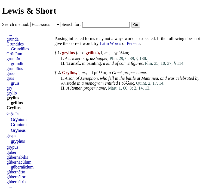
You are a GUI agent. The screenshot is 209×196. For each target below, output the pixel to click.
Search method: (16, 24)
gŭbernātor (16, 176)
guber (11, 152)
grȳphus (18, 141)
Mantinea (149, 78)
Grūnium (19, 124)
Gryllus (14, 107)
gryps (11, 135)
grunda (13, 39)
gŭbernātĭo (16, 172)
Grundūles (20, 49)
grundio (17, 63)
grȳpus (13, 147)
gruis (15, 83)
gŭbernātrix (17, 181)
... (10, 34)
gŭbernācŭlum (19, 162)
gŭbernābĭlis (17, 157)
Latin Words (110, 43)
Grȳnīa (13, 113)
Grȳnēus (18, 130)
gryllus (13, 98)
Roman (76, 88)
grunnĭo (13, 58)
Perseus (133, 43)
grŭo (10, 73)
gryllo (12, 93)
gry (9, 88)
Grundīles (15, 44)
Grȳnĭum (19, 119)
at (138, 78)
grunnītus (15, 68)
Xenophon (89, 78)
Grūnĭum (14, 53)
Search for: (72, 24)
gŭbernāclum (22, 167)
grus (10, 78)
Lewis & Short (29, 11)
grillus (17, 102)
